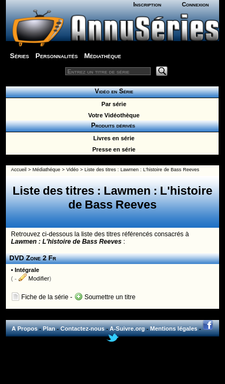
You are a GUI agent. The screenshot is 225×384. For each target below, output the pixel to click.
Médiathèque (102, 56)
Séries (19, 56)
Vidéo (72, 169)
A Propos (25, 328)
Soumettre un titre (105, 297)
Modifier (33, 278)
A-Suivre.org (127, 328)
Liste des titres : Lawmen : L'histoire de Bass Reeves (141, 169)
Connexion (195, 4)
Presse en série (112, 149)
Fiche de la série (39, 297)
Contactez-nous (82, 328)
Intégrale (26, 270)
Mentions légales (174, 328)
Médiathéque (46, 169)
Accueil (19, 169)
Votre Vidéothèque (112, 115)
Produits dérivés (112, 125)
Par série (112, 104)
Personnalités (56, 56)
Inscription (147, 4)
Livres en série (112, 138)
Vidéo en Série (112, 91)
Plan (49, 328)
